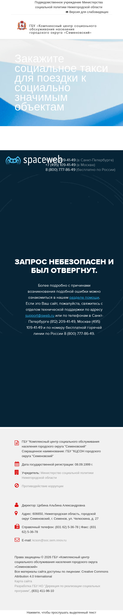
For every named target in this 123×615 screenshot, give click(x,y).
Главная (20, 135)
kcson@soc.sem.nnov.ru (49, 540)
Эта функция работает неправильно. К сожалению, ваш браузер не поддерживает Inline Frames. (61, 288)
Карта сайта (23, 581)
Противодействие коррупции (43, 486)
